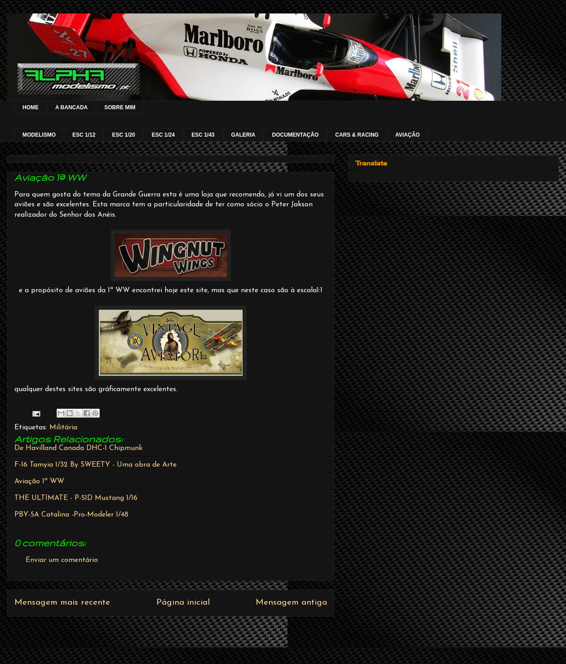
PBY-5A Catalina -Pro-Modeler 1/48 (71, 514)
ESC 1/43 (202, 135)
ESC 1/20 (123, 135)
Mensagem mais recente (62, 602)
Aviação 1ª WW (39, 481)
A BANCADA (71, 107)
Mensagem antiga (291, 602)
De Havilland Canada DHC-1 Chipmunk (78, 448)
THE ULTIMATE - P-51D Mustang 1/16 (75, 498)
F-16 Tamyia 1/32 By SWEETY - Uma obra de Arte (95, 464)
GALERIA (243, 135)
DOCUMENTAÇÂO (295, 135)
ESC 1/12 (83, 135)
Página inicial (183, 602)
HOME (30, 107)
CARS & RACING (357, 135)
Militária (63, 427)
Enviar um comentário (62, 560)
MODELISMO (39, 135)
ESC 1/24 (163, 135)
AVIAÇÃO (407, 135)
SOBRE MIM (119, 107)
